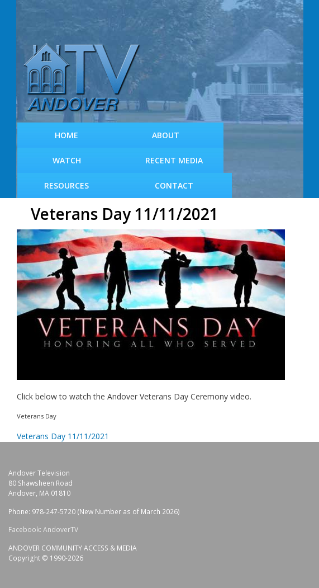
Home (66, 135)
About (165, 135)
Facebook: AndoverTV (43, 529)
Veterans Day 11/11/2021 (63, 436)
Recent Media (174, 160)
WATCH (67, 160)
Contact (174, 185)
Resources (66, 185)
